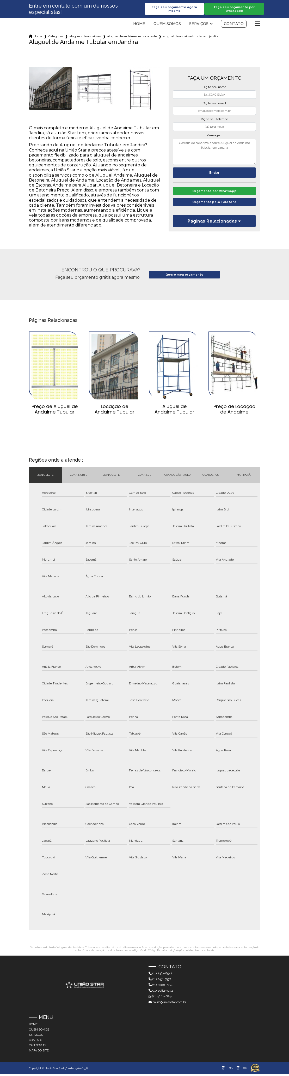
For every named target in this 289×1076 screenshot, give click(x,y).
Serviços (198, 24)
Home (139, 24)
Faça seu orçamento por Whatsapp (234, 9)
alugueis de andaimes (85, 37)
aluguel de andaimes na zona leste (132, 37)
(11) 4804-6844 (160, 998)
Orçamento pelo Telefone (214, 204)
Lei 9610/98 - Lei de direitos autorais (191, 952)
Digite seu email (214, 104)
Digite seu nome (214, 87)
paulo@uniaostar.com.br (167, 1004)
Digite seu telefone (214, 119)
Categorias (55, 37)
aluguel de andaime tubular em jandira (190, 37)
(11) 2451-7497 (160, 981)
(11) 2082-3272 (161, 992)
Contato (234, 24)
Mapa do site (39, 1052)
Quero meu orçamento (184, 276)
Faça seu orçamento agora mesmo (174, 9)
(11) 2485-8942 (160, 975)
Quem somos (167, 24)
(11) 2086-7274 (161, 987)
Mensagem (214, 136)
